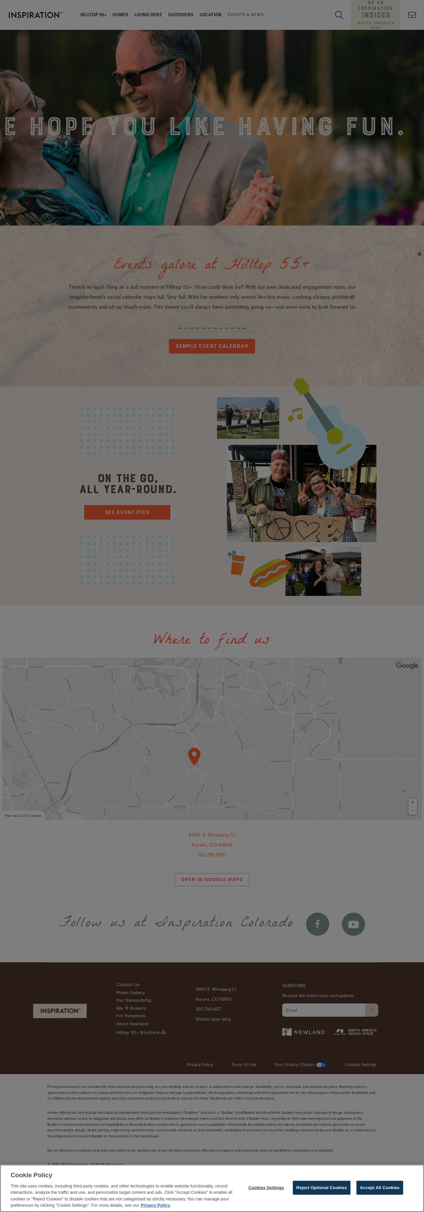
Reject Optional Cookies (321, 1187)
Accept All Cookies (380, 1187)
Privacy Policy (155, 1205)
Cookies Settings (266, 1187)
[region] (212, 1188)
